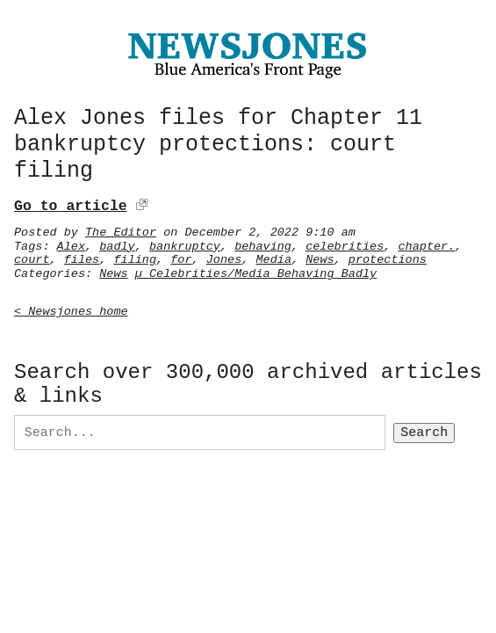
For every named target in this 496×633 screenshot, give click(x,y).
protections (388, 257)
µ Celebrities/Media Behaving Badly (256, 271)
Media (273, 257)
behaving (262, 243)
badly (117, 243)
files (82, 257)
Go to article (70, 203)
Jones (224, 257)
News (320, 257)
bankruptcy (184, 243)
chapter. (426, 243)
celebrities (345, 243)
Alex (71, 243)
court (32, 257)
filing (134, 257)
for (180, 257)
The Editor (120, 229)
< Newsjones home (71, 308)
